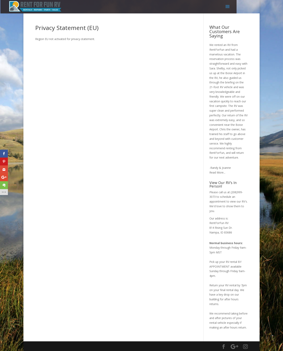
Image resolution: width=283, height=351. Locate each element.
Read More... (217, 172)
